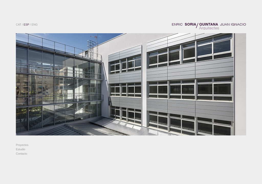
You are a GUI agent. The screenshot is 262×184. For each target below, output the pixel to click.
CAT (18, 24)
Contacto (21, 153)
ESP (26, 24)
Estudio (20, 149)
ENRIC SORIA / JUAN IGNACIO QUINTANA (209, 26)
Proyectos (22, 144)
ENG (34, 24)
